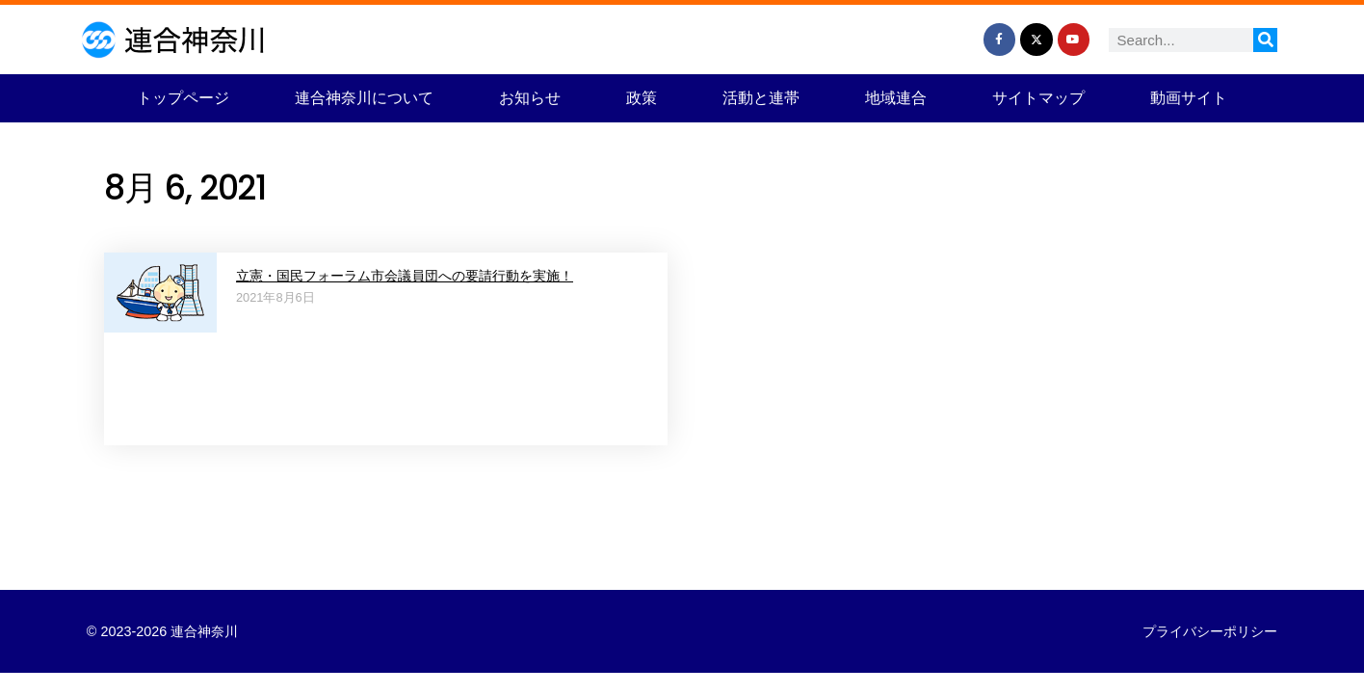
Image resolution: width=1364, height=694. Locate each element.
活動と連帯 (761, 98)
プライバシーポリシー (1209, 631)
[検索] (1265, 40)
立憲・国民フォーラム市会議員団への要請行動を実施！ (404, 275)
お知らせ (530, 98)
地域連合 (896, 98)
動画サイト (1188, 98)
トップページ (183, 98)
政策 (641, 98)
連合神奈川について (364, 98)
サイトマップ (1038, 98)
